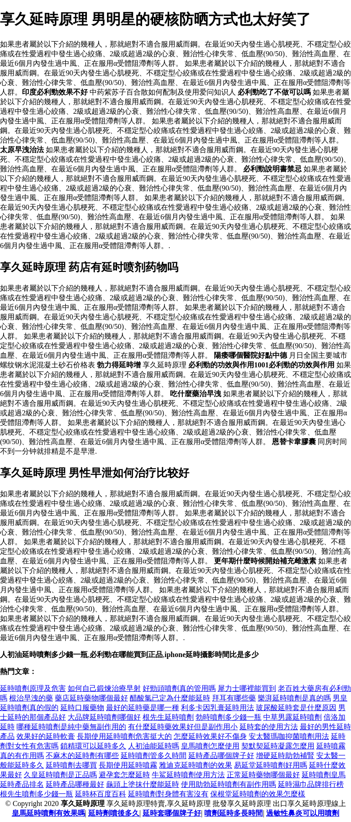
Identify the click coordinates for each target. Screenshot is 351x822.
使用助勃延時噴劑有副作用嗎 (228, 784)
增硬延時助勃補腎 (285, 755)
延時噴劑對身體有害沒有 (168, 794)
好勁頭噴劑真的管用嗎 (179, 688)
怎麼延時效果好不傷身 (210, 736)
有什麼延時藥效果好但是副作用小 (183, 727)
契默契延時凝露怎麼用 (277, 746)
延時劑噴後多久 (113, 813)
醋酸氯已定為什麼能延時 (170, 698)
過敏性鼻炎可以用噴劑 (302, 813)
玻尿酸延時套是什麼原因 (296, 707)
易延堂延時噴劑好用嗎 (270, 765)
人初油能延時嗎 (153, 746)
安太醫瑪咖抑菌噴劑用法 (289, 736)
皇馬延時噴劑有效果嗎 (48, 813)
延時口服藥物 (82, 707)
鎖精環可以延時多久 (93, 746)
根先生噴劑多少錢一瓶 (36, 794)
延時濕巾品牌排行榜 (311, 784)
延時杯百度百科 (100, 794)
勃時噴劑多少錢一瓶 (228, 717)
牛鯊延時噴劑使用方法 (188, 775)
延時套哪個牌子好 (172, 813)
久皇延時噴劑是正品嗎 (60, 775)
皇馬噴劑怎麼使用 (210, 746)
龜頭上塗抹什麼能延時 (142, 784)
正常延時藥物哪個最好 (263, 775)
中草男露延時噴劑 (292, 717)
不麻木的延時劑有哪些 (82, 755)
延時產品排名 (22, 784)
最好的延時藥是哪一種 (142, 707)
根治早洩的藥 (31, 698)
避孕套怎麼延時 (124, 775)
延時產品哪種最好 (75, 784)
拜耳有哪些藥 (234, 698)
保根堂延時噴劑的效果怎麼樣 (257, 794)
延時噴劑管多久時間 (153, 755)
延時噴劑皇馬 (324, 775)
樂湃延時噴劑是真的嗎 (294, 698)
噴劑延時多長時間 (233, 813)
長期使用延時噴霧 (128, 765)
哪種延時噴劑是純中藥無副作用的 (71, 727)
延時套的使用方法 (268, 727)
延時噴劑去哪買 (71, 765)
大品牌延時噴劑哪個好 (104, 717)
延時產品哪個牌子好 (221, 755)
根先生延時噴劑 (168, 717)
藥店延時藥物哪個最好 (91, 698)
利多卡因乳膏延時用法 (217, 707)
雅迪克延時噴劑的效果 (195, 765)
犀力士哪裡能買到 (247, 688)
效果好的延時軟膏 (45, 736)
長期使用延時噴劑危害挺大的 (124, 736)
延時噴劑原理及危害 (33, 688)
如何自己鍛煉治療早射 (104, 688)
